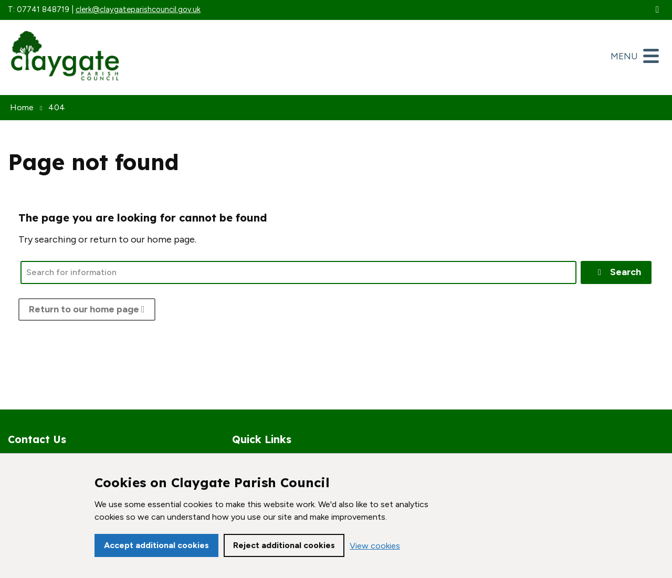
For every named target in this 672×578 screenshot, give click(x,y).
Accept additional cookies (156, 545)
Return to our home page (87, 309)
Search (617, 272)
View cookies (375, 546)
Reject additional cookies (284, 545)
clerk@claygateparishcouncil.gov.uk (138, 9)
